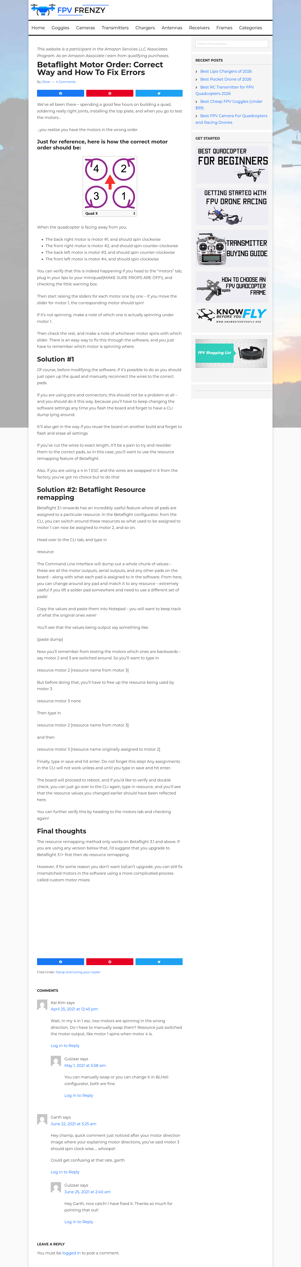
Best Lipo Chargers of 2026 (226, 71)
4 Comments (65, 82)
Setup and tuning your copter (78, 972)
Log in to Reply (65, 1045)
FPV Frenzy (150, 9)
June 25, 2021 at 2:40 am (87, 1192)
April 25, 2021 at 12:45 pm (74, 1009)
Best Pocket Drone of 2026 (226, 79)
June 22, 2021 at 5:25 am (73, 1124)
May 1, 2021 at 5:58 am (85, 1065)
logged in (71, 1253)
